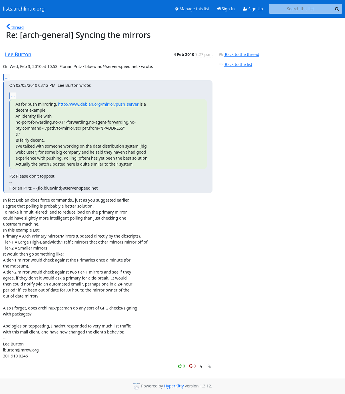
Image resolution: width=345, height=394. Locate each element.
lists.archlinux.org (24, 8)
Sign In (226, 8)
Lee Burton (18, 54)
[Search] (337, 9)
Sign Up (253, 8)
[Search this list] (300, 9)
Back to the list (235, 64)
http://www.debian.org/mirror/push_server (98, 104)
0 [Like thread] (182, 366)
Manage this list (192, 8)
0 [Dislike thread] (192, 366)
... (7, 77)
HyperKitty (174, 386)
